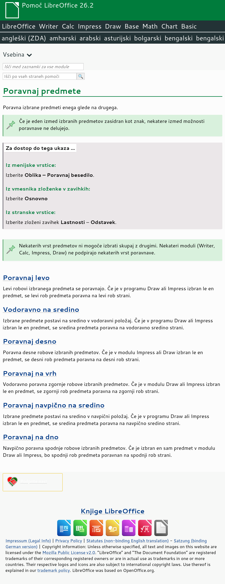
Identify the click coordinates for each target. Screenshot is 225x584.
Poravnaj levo (26, 277)
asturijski (117, 38)
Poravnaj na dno (31, 436)
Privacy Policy (68, 541)
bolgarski (147, 38)
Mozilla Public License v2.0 (68, 552)
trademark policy (54, 570)
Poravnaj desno (29, 341)
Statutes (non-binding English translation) (127, 541)
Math (150, 26)
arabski (90, 38)
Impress (90, 26)
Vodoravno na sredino (41, 309)
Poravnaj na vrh (30, 373)
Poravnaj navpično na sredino (54, 405)
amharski (62, 38)
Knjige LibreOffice (112, 511)
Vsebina (13, 54)
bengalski (179, 38)
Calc (68, 26)
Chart (169, 26)
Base (131, 26)
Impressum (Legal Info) (28, 541)
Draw (113, 26)
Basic (189, 26)
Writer (48, 26)
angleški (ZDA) (24, 38)
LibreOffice (18, 26)
